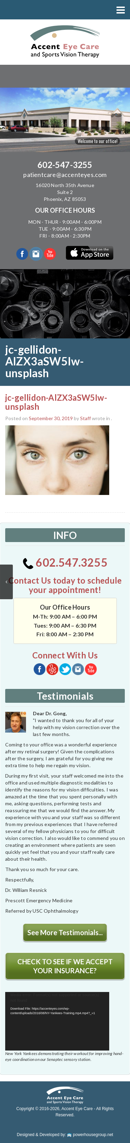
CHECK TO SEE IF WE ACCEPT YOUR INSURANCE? (65, 966)
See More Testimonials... (65, 932)
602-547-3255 (64, 165)
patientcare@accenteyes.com (64, 174)
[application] (57, 1021)
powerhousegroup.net (90, 1134)
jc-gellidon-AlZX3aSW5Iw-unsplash (56, 401)
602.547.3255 (65, 562)
